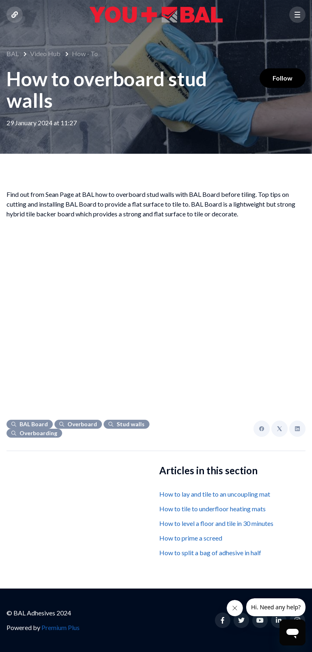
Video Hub (45, 53)
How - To (85, 53)
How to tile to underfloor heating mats (212, 508)
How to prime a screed (190, 538)
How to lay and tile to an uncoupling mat (214, 494)
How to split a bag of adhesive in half (210, 552)
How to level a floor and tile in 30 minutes (216, 523)
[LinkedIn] (297, 429)
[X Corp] (279, 429)
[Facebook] (262, 429)
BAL (12, 53)
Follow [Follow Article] (282, 78)
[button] (297, 15)
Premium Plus (60, 627)
